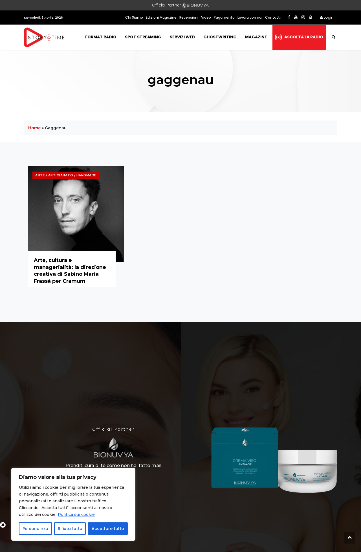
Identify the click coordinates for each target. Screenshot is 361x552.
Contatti (273, 17)
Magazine (256, 37)
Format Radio (100, 37)
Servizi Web (182, 37)
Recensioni (188, 17)
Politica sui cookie (76, 514)
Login (326, 17)
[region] (73, 504)
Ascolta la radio (303, 37)
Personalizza (35, 528)
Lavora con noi (249, 17)
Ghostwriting (220, 37)
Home (34, 127)
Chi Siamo (134, 17)
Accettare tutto (108, 528)
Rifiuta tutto (70, 528)
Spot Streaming (143, 37)
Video (206, 17)
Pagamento (224, 17)
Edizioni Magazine (161, 17)
